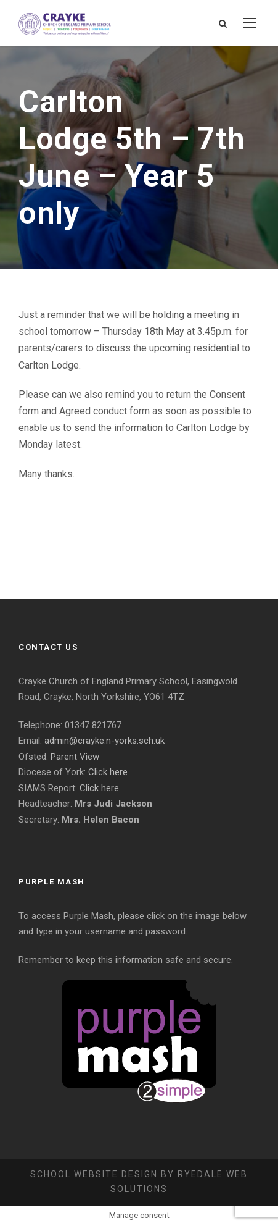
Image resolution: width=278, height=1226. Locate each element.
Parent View (75, 756)
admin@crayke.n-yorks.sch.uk (104, 740)
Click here (108, 772)
